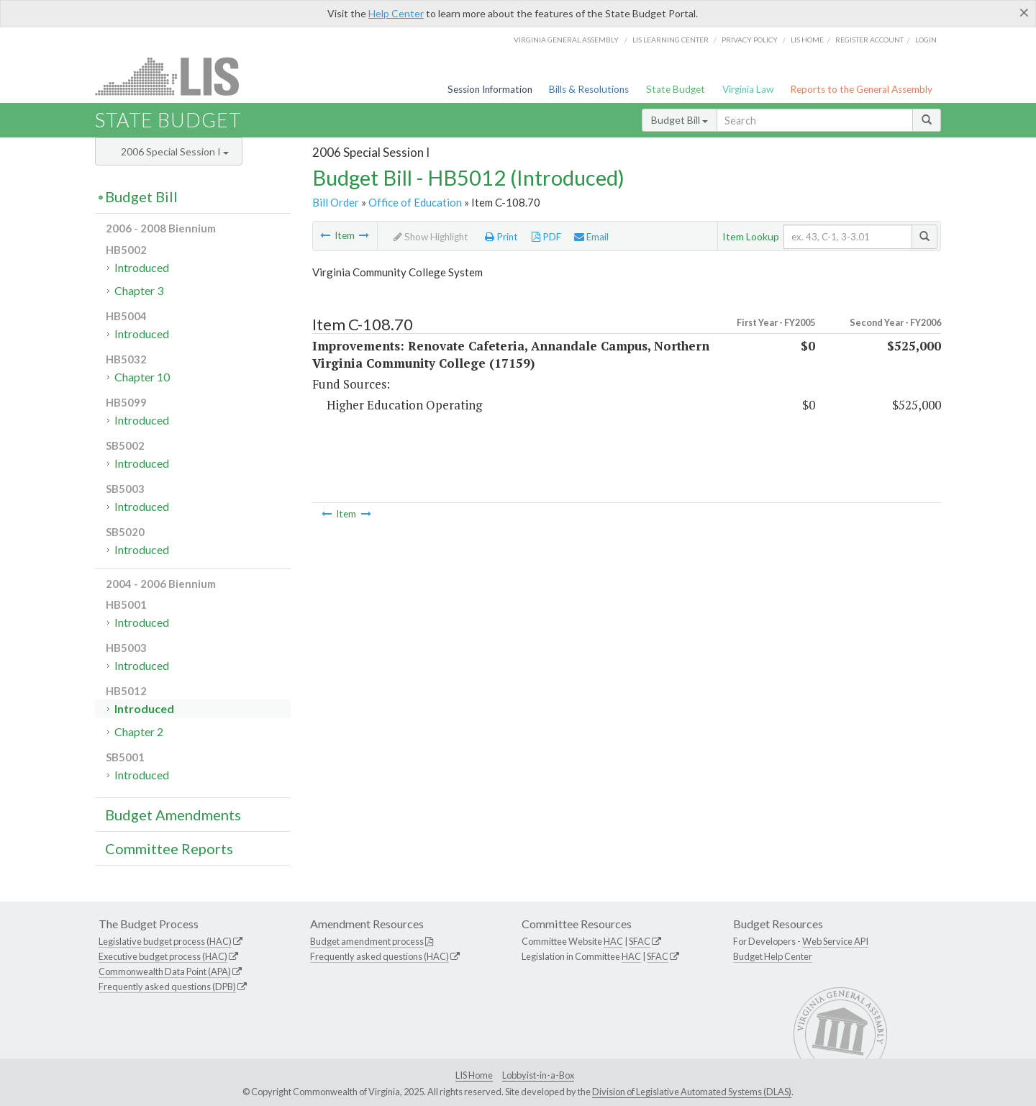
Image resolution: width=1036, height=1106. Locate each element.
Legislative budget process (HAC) (165, 941)
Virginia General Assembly (566, 39)
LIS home (807, 39)
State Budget (675, 89)
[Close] (1024, 12)
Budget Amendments (173, 814)
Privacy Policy (750, 39)
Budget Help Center (772, 956)
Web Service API (835, 941)
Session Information (489, 89)
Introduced (141, 267)
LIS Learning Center (670, 39)
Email (591, 236)
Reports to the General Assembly (861, 89)
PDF (546, 236)
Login (926, 39)
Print (501, 236)
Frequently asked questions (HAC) (379, 956)
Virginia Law (747, 89)
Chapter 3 (138, 290)
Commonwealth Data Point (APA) (165, 971)
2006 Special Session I (175, 151)
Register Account (869, 39)
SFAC (639, 941)
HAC (613, 941)
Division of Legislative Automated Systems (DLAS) (691, 1091)
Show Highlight (431, 236)
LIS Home (474, 1075)
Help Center (396, 13)
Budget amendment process (367, 941)
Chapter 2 (138, 731)
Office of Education (415, 202)
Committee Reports (169, 848)
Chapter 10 (142, 377)
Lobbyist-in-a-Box (538, 1075)
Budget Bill (679, 120)
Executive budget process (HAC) (163, 956)
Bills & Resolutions (589, 89)
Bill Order (335, 202)
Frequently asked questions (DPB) (167, 986)
